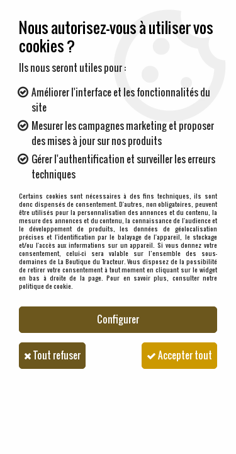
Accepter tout (179, 355)
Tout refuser (52, 355)
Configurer (118, 319)
